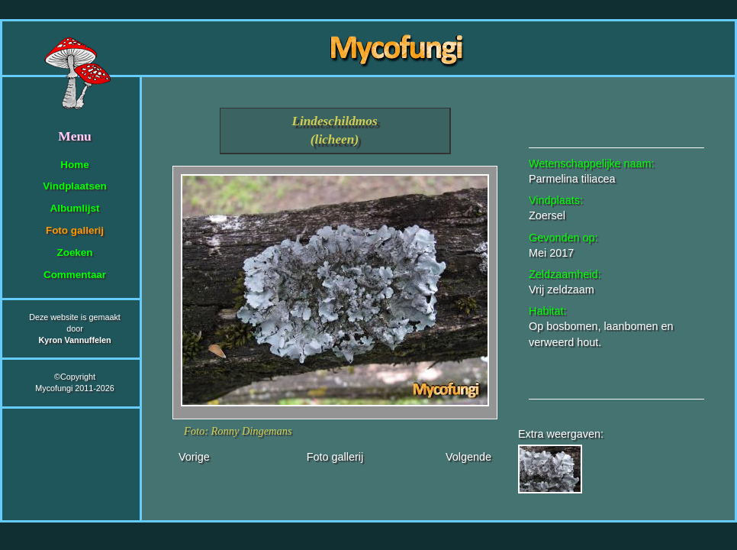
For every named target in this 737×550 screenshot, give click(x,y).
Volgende (468, 457)
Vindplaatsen (74, 186)
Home (74, 164)
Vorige (194, 457)
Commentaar (74, 274)
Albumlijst (75, 208)
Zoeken (74, 252)
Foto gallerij (75, 230)
